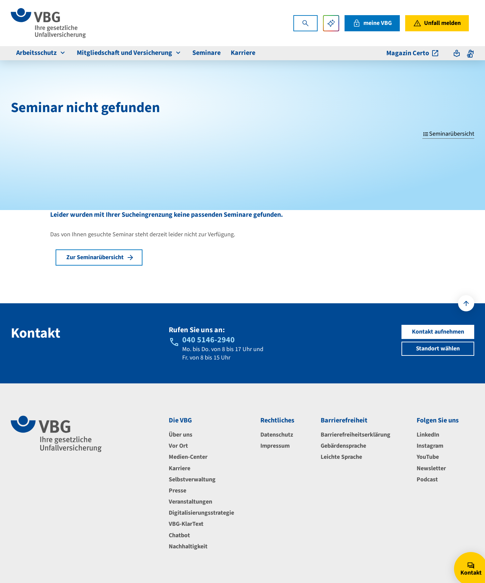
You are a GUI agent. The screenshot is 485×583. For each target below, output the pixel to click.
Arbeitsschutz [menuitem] (41, 53)
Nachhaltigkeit (188, 546)
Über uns (180, 435)
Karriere (179, 468)
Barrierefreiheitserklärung (355, 435)
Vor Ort (178, 446)
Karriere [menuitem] (243, 53)
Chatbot (179, 535)
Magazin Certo (412, 53)
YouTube (428, 457)
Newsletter (431, 468)
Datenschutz (276, 435)
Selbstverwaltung (192, 479)
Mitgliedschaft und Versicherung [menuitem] (129, 53)
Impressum (275, 446)
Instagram (430, 446)
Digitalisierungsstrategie (201, 513)
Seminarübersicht (448, 134)
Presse (177, 490)
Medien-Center (188, 457)
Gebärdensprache (343, 446)
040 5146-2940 (208, 340)
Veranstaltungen (190, 502)
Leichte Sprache (341, 457)
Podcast (427, 479)
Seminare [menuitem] (206, 53)
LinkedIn (428, 435)
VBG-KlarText (186, 524)
